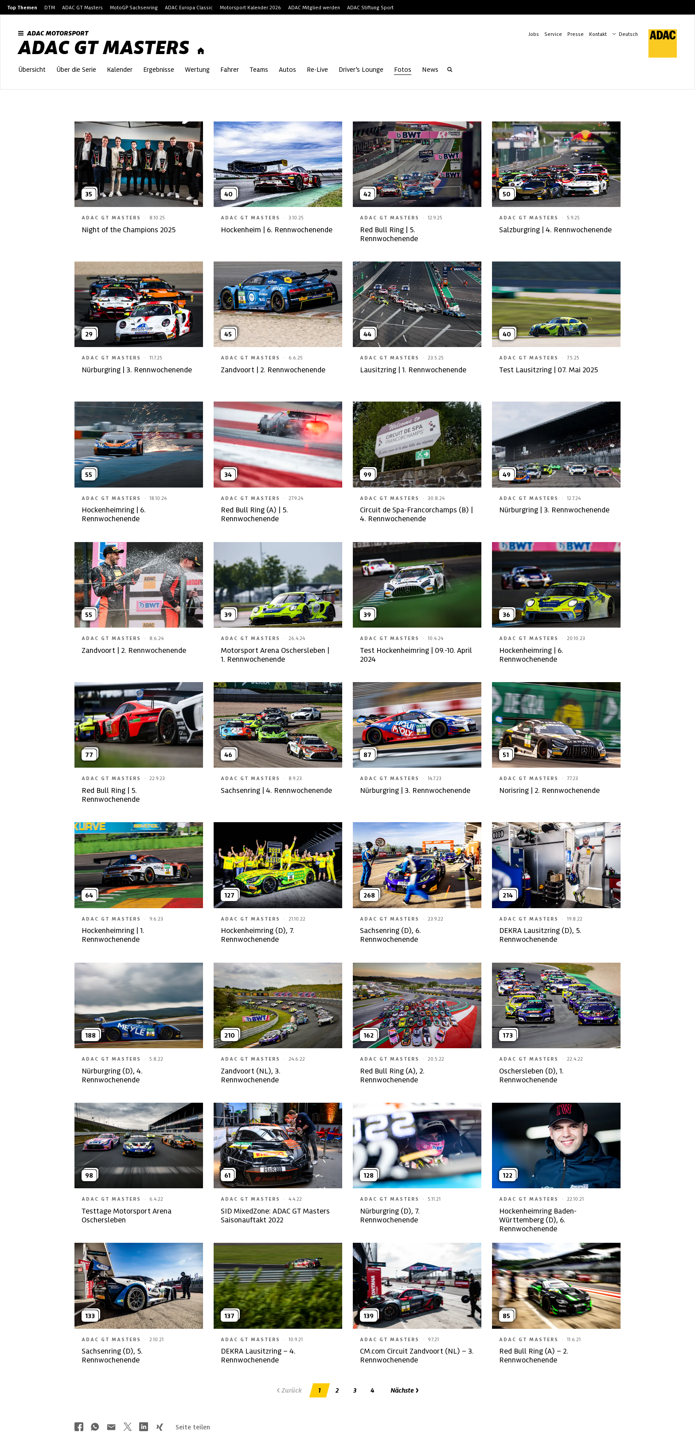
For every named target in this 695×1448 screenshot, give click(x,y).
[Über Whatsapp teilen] (94, 1427)
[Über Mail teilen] (111, 1427)
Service (553, 34)
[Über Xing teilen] (159, 1427)
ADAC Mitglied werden (314, 7)
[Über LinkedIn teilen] (143, 1427)
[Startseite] (200, 51)
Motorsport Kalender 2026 (250, 7)
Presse (575, 34)
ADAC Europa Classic (189, 7)
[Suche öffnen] (450, 70)
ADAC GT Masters (82, 7)
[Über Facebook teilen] (78, 1427)
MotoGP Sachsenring (134, 7)
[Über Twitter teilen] (127, 1427)
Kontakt (598, 34)
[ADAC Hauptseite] (657, 43)
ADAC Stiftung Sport (370, 7)
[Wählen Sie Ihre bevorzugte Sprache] (629, 33)
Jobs (533, 34)
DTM (49, 7)
